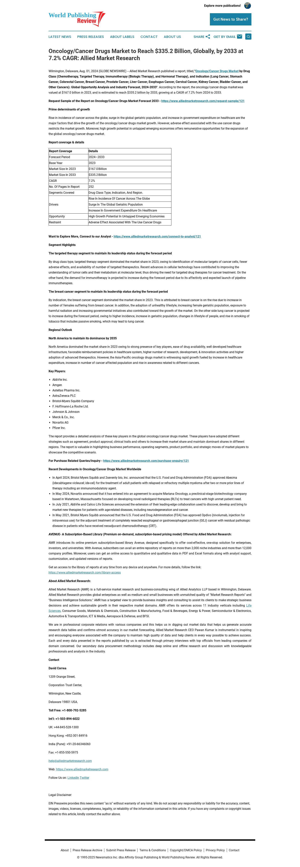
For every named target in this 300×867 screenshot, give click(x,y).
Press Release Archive (87, 850)
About (65, 850)
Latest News (60, 37)
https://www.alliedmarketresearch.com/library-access (85, 572)
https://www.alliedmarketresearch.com (82, 769)
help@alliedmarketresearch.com (70, 761)
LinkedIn (73, 778)
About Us (172, 37)
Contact (149, 37)
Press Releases (90, 37)
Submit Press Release (120, 850)
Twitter (84, 778)
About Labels (122, 37)
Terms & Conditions (152, 850)
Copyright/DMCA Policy (186, 850)
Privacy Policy (215, 850)
